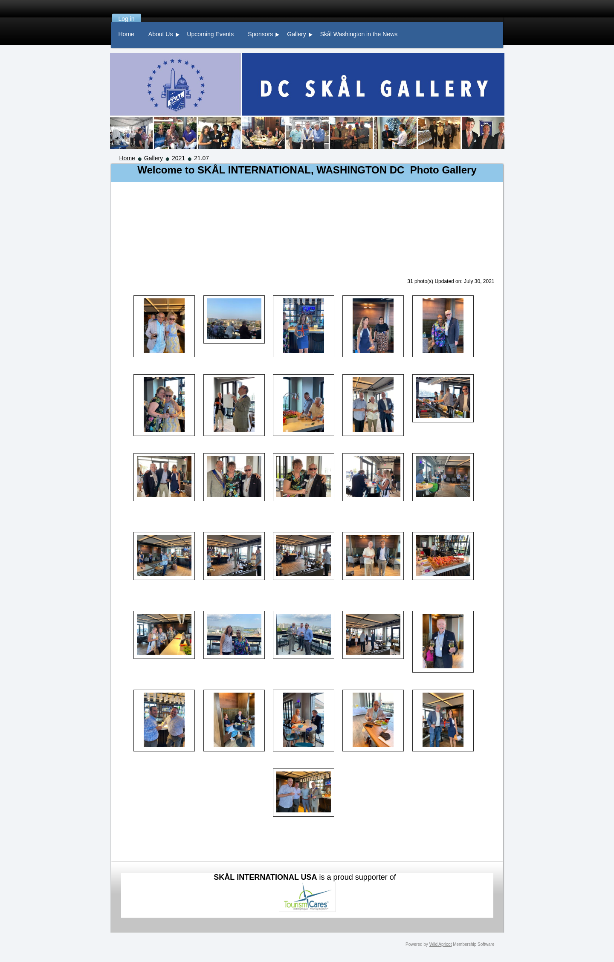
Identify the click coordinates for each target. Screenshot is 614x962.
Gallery (153, 158)
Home (127, 158)
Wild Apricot (440, 944)
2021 (178, 158)
